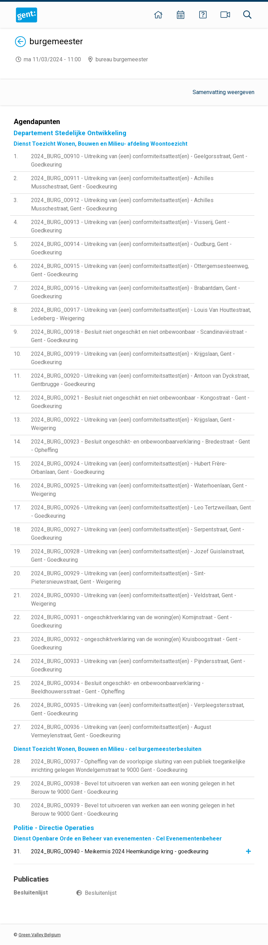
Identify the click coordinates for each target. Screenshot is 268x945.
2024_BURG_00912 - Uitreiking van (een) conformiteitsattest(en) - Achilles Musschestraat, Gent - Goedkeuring (122, 204)
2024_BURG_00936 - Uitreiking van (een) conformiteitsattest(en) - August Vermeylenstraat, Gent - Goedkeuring (121, 731)
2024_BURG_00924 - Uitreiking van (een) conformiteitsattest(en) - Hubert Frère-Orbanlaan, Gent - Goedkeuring (129, 467)
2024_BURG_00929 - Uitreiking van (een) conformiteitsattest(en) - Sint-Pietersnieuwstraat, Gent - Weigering (118, 577)
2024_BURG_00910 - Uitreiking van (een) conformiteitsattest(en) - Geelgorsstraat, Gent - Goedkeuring (139, 160)
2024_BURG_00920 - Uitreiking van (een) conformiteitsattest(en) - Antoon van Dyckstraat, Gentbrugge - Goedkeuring (140, 379)
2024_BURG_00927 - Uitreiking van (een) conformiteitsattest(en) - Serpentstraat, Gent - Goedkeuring (137, 533)
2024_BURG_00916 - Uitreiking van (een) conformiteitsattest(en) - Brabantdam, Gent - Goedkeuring (135, 292)
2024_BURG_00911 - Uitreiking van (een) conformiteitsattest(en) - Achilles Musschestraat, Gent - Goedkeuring (122, 182)
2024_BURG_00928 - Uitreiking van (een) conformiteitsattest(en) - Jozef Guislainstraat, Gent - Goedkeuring (137, 555)
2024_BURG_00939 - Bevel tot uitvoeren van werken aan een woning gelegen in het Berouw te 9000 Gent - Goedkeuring (132, 809)
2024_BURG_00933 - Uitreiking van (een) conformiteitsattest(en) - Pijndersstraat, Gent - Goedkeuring (138, 665)
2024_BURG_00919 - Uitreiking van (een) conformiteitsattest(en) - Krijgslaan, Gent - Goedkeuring (133, 358)
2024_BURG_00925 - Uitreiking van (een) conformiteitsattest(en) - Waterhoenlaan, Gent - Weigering (139, 489)
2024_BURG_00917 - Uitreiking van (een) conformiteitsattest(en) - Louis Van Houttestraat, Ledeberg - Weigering (141, 314)
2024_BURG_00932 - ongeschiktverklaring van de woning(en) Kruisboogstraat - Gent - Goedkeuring (136, 643)
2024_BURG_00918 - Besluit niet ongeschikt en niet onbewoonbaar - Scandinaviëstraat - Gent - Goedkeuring (139, 336)
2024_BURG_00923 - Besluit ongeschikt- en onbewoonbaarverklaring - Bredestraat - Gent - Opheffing (140, 445)
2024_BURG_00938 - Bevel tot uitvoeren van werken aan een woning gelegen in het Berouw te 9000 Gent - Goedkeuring (132, 787)
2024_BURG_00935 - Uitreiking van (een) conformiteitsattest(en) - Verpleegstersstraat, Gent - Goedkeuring (137, 709)
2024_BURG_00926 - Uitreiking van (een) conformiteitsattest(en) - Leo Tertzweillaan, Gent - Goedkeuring (141, 511)
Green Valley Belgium (39, 934)
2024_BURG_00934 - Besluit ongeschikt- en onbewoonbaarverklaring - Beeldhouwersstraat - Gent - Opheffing (117, 687)
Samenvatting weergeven (223, 92)
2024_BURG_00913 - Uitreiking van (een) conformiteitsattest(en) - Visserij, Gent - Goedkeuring (130, 226)
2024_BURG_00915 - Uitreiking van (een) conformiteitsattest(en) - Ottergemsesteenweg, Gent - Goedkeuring (140, 270)
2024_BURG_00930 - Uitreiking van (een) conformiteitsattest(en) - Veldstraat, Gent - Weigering (133, 599)
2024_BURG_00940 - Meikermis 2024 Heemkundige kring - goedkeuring (119, 851)
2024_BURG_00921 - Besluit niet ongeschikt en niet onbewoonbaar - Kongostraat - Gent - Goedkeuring (140, 401)
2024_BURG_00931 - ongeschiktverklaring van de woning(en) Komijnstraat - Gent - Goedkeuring (131, 621)
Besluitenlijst (101, 893)
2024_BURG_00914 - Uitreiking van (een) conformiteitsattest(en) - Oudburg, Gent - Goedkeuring (131, 248)
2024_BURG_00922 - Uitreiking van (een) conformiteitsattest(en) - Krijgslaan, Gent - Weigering (133, 423)
